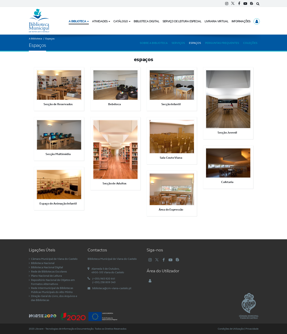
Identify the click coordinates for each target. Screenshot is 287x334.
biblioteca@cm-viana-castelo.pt (111, 288)
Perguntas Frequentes (222, 42)
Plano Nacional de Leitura (46, 275)
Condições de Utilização (231, 328)
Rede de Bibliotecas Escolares (49, 271)
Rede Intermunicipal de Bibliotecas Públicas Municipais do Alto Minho (52, 290)
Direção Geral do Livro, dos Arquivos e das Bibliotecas (54, 298)
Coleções (250, 42)
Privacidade (252, 328)
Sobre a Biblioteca (154, 42)
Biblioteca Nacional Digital (47, 267)
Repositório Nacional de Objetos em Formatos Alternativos (53, 282)
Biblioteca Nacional (42, 263)
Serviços (178, 42)
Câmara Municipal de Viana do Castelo (54, 258)
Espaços (195, 42)
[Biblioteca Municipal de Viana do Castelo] (39, 20)
